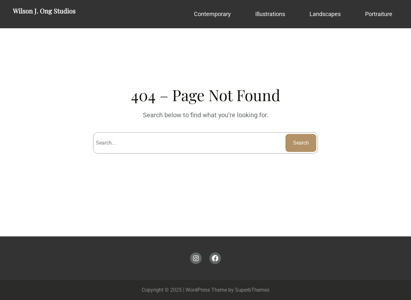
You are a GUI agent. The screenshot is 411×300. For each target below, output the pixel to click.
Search (301, 143)
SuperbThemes (252, 290)
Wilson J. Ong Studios (44, 10)
